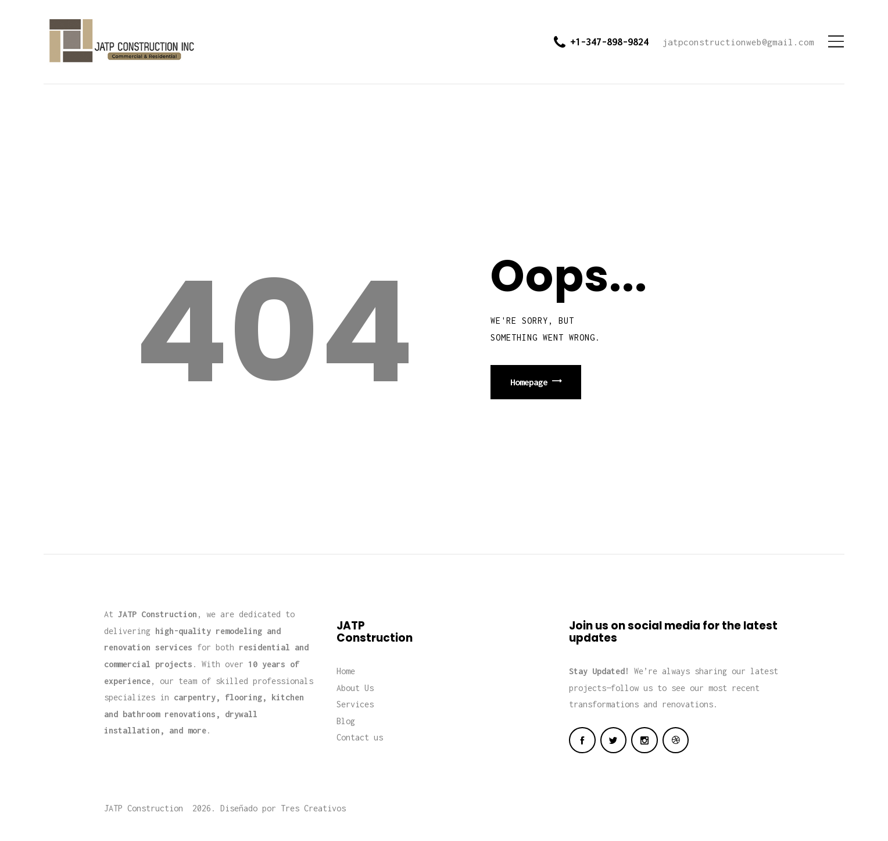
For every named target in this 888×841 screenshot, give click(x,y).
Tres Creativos (313, 808)
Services (355, 704)
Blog (345, 721)
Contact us (359, 737)
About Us (355, 688)
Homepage (528, 382)
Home (345, 671)
